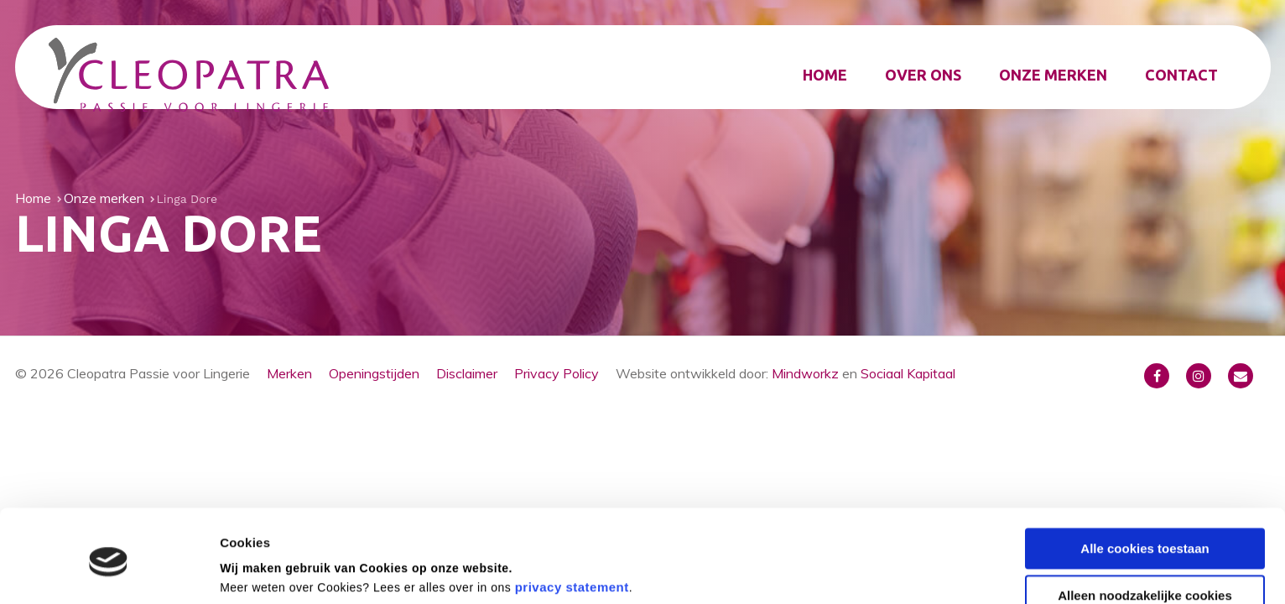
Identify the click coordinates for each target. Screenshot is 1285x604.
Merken (289, 373)
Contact (1181, 74)
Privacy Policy (556, 373)
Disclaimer (466, 373)
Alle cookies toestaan (1144, 485)
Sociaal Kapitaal (908, 373)
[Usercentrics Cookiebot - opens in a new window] (108, 571)
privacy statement (572, 525)
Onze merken (1053, 74)
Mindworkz (805, 373)
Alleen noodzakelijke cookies (1145, 533)
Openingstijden (374, 373)
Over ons (923, 74)
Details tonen (259, 571)
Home (825, 74)
